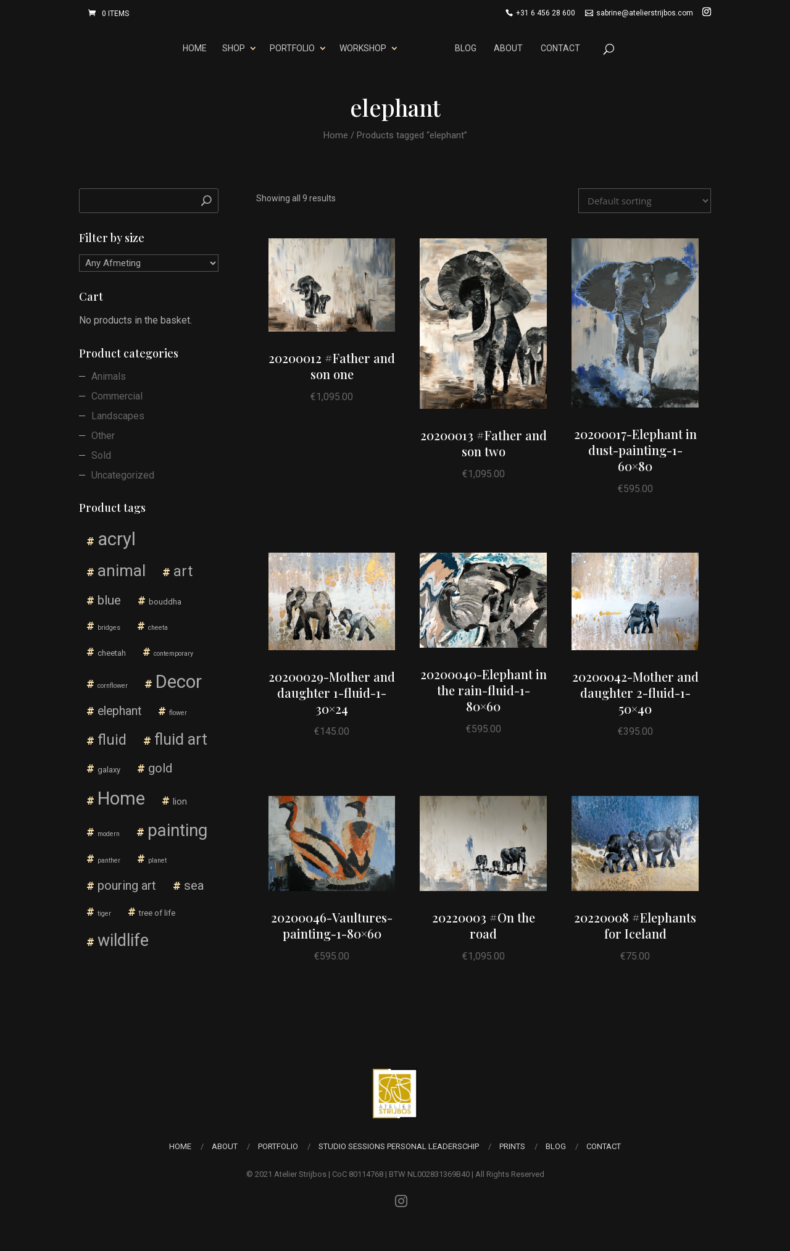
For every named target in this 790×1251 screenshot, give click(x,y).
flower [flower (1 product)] (178, 713)
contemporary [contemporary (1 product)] (173, 654)
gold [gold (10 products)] (160, 768)
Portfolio (289, 48)
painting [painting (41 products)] (177, 830)
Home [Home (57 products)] (121, 798)
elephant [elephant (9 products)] (119, 711)
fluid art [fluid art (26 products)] (180, 739)
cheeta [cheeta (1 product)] (158, 628)
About (510, 48)
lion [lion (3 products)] (180, 802)
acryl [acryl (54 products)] (117, 539)
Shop (231, 48)
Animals (108, 376)
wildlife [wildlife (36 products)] (123, 940)
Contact (562, 48)
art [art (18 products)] (183, 571)
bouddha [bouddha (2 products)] (165, 601)
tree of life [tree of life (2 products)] (157, 913)
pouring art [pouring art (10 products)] (127, 885)
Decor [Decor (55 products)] (179, 681)
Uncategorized (122, 475)
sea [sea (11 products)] (194, 885)
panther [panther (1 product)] (109, 860)
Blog (468, 48)
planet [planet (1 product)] (157, 860)
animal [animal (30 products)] (122, 570)
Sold (101, 455)
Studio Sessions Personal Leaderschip (398, 1146)
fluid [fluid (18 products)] (112, 739)
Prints (512, 1146)
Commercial (117, 396)
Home (193, 48)
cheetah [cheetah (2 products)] (112, 653)
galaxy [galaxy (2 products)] (109, 769)
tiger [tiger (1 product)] (104, 914)
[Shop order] (644, 200)
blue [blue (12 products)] (109, 600)
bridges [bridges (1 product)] (109, 628)
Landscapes (117, 416)
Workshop (360, 48)
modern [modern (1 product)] (109, 834)
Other (103, 435)
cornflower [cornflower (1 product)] (113, 686)
